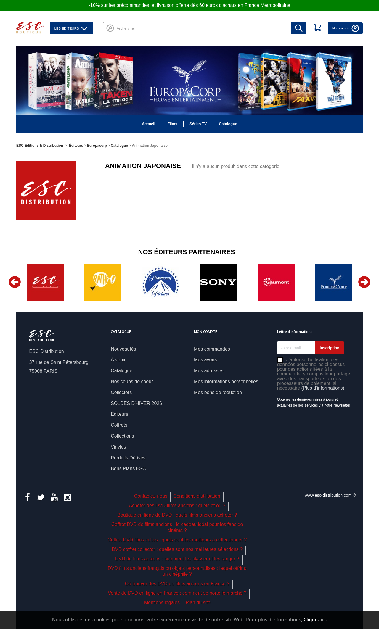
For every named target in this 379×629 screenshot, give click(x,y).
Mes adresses (209, 370)
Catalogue (228, 124)
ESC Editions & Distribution (39, 145)
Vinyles (118, 446)
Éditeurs (119, 414)
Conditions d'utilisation (196, 496)
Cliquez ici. (315, 619)
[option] (45, 282)
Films (172, 124)
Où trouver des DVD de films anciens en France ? (177, 583)
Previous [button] (15, 282)
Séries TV (198, 124)
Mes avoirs (205, 359)
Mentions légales (162, 602)
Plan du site (198, 602)
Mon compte (346, 28)
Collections (122, 435)
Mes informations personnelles (226, 381)
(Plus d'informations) (322, 388)
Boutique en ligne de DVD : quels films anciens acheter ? (177, 514)
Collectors (121, 392)
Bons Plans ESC (128, 468)
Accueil (148, 124)
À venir (118, 359)
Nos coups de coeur (132, 381)
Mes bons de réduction (218, 392)
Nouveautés (123, 348)
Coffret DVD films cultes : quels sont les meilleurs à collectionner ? (177, 539)
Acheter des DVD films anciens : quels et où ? (177, 505)
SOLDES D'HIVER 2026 (136, 403)
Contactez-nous (150, 496)
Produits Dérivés (128, 457)
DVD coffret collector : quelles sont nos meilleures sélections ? (177, 549)
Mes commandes (212, 348)
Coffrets (119, 425)
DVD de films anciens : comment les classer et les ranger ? (177, 558)
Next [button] (364, 282)
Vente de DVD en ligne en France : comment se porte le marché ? (177, 593)
